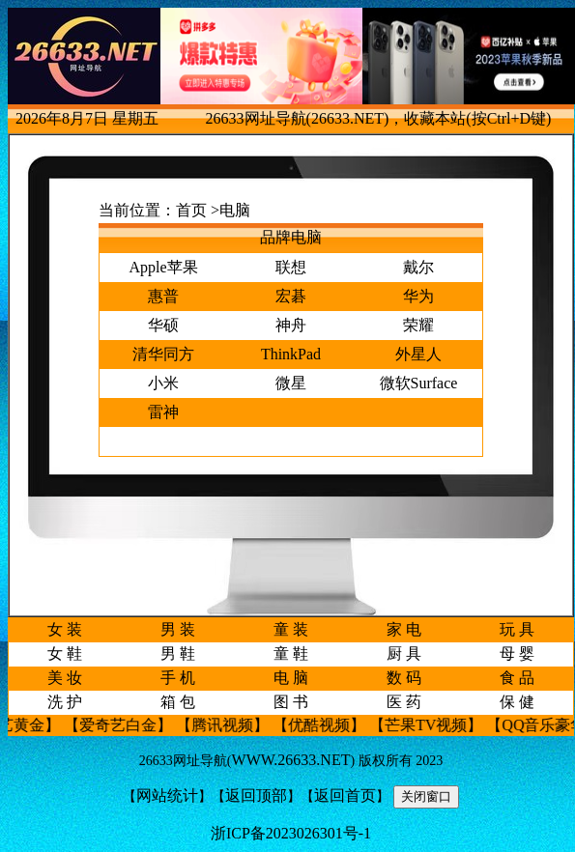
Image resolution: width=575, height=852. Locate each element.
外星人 (418, 354)
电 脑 (290, 677)
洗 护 (64, 702)
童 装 (290, 629)
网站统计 (167, 795)
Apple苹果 (163, 267)
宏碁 (290, 296)
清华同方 (163, 354)
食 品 (517, 677)
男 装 (177, 629)
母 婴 (517, 653)
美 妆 (64, 677)
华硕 (163, 325)
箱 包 (177, 702)
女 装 (64, 629)
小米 (163, 383)
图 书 (290, 702)
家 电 (404, 629)
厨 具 (404, 653)
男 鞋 (177, 653)
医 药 (404, 702)
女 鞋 (64, 653)
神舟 (290, 325)
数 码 (404, 677)
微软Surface (419, 383)
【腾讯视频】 (231, 725)
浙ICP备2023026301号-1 (291, 833)
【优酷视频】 (327, 725)
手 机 (177, 677)
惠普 (163, 296)
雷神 (163, 412)
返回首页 (345, 795)
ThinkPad (291, 354)
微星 (290, 383)
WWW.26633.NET (291, 760)
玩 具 (517, 629)
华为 (418, 296)
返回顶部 (256, 795)
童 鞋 (290, 653)
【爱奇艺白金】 (126, 725)
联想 (290, 267)
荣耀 (418, 325)
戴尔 (418, 267)
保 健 (517, 702)
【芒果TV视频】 (434, 725)
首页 (191, 210)
